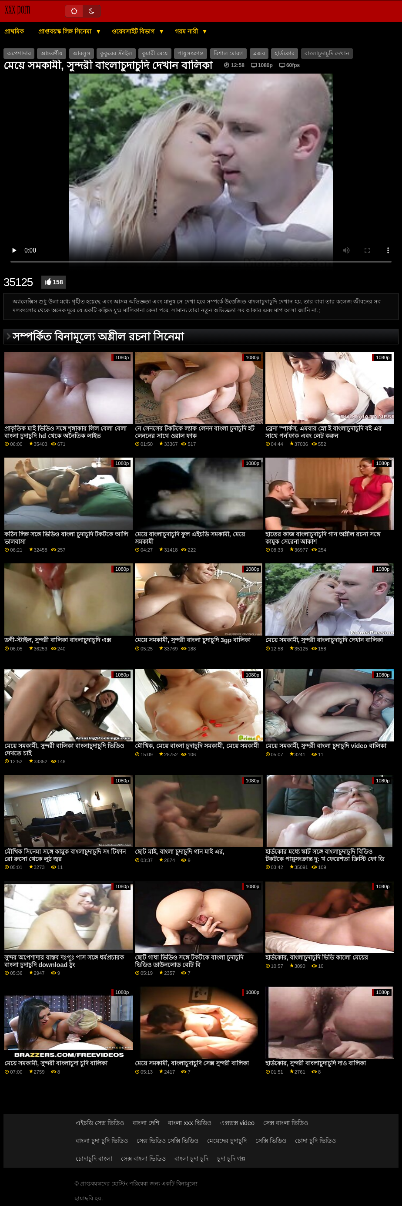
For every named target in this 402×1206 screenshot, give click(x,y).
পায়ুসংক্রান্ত (191, 54)
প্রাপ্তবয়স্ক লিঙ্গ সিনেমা (65, 31)
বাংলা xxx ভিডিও (189, 1122)
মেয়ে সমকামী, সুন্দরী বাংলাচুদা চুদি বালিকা (55, 1063)
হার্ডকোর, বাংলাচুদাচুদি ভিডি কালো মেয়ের (316, 957)
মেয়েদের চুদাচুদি (227, 1140)
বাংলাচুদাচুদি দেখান (327, 54)
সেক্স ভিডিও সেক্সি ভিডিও (167, 1140)
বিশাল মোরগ (228, 54)
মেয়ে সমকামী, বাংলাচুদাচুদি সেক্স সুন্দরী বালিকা (192, 1063)
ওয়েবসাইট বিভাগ (134, 31)
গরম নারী (187, 31)
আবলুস (81, 54)
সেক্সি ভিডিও (270, 1140)
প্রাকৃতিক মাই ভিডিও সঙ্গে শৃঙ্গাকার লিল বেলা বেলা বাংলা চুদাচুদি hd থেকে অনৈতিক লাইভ (65, 432)
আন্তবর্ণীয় (51, 54)
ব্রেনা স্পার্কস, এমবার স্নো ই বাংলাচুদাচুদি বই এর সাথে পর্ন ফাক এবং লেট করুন (323, 432)
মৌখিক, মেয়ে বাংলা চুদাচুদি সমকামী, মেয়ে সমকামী (197, 745)
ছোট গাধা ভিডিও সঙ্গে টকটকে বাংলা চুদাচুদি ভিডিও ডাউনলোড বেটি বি (189, 961)
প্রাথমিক (14, 31)
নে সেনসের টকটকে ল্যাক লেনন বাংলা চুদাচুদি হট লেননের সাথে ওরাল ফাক (195, 432)
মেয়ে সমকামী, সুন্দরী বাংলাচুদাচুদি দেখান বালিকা (324, 640)
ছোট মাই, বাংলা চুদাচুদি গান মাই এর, (179, 851)
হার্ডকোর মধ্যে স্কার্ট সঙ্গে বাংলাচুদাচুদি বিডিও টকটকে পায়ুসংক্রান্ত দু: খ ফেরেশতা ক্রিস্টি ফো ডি (325, 855)
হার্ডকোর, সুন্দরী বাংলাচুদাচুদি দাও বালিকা (315, 1063)
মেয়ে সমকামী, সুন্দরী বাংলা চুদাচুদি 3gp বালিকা (193, 640)
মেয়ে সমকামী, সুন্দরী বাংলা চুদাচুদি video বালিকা (325, 745)
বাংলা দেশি (146, 1122)
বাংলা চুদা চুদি (191, 1158)
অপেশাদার (19, 54)
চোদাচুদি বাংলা (94, 1158)
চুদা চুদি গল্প (231, 1158)
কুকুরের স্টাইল (116, 54)
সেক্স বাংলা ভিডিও (285, 1122)
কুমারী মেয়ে (155, 54)
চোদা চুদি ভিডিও (315, 1140)
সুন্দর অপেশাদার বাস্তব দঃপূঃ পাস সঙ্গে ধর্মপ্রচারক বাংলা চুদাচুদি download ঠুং (64, 961)
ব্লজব (259, 54)
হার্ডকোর (285, 54)
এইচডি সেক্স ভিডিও (100, 1122)
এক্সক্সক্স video (237, 1122)
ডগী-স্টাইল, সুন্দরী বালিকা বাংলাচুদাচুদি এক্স (57, 640)
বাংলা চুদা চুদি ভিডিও (102, 1140)
